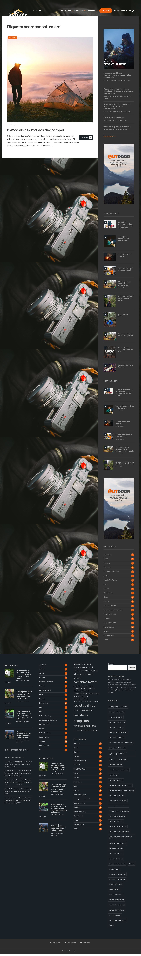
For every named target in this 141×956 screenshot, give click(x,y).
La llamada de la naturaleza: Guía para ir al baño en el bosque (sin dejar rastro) (23, 676)
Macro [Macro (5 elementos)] (86, 698)
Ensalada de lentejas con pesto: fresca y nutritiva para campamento (117, 106)
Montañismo (108, 595)
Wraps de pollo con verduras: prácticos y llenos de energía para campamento (118, 91)
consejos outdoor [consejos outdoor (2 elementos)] (91, 690)
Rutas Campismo (110, 624)
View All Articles (110, 136)
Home (63, 10)
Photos (106, 603)
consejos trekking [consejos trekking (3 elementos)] (93, 695)
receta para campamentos (112, 80)
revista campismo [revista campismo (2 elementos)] (116, 896)
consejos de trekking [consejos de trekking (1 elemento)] (117, 818)
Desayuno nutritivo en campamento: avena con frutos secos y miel (117, 75)
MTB (69, 10)
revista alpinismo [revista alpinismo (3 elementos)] (94, 703)
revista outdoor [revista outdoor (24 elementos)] (83, 731)
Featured (107, 578)
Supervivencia (109, 629)
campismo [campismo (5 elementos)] (78, 680)
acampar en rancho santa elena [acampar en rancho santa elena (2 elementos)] (120, 744)
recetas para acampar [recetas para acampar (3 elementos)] (81, 700)
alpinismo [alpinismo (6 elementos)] (94, 672)
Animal (106, 561)
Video (106, 641)
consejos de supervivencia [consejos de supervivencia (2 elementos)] (119, 812)
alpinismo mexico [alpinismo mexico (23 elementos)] (84, 676)
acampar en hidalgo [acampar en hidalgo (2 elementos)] (116, 729)
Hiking (106, 586)
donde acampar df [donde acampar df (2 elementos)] (78, 698)
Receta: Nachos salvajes (114, 117)
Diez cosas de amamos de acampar (35, 132)
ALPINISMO (79, 10)
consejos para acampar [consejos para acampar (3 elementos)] (81, 692)
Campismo (12, 37)
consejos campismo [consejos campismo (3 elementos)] (80, 690)
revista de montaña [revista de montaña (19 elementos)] (85, 727)
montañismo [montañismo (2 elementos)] (114, 870)
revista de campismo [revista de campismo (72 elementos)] (81, 719)
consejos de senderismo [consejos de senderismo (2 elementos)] (118, 807)
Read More (86, 141)
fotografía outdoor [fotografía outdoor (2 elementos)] (116, 860)
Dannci (77, 952)
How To (106, 590)
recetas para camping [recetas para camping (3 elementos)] (81, 703)
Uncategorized (109, 637)
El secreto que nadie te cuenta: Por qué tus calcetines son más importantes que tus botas (24, 696)
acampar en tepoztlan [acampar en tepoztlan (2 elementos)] (117, 749)
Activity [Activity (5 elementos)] (87, 672)
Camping (107, 565)
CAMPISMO (91, 10)
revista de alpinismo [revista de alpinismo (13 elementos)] (83, 712)
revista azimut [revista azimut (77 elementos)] (84, 707)
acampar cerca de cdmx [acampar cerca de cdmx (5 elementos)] (82, 666)
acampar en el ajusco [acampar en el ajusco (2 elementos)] (117, 724)
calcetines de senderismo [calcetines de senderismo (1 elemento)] (118, 771)
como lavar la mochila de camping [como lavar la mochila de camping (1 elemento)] (121, 792)
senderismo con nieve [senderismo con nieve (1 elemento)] (117, 922)
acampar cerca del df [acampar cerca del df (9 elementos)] (83, 669)
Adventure (107, 556)
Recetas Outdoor (126, 80)
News (106, 599)
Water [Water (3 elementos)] (95, 732)
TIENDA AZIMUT (120, 10)
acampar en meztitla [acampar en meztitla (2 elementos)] (116, 739)
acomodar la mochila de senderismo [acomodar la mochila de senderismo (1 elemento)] (118, 755)
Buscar (110, 666)
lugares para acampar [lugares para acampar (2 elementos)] (117, 865)
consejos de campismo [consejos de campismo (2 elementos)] (117, 802)
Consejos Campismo (111, 573)
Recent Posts (12, 667)
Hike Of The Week (110, 582)
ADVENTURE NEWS (115, 64)
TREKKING (106, 10)
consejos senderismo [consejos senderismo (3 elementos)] (80, 695)
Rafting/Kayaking (110, 607)
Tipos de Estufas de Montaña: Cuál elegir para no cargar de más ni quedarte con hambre (18, 802)
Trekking (107, 633)
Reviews (107, 620)
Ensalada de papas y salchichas (117, 126)
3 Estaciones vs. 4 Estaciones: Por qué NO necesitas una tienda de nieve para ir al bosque (24, 717)
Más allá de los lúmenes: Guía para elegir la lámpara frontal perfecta (23, 736)
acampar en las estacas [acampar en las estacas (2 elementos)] (118, 734)
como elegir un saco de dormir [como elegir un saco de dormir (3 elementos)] (83, 687)
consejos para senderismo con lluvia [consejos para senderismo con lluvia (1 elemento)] (120, 839)
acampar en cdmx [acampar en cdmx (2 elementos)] (78, 672)
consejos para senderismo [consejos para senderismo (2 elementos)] (119, 833)
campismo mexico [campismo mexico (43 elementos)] (86, 683)
